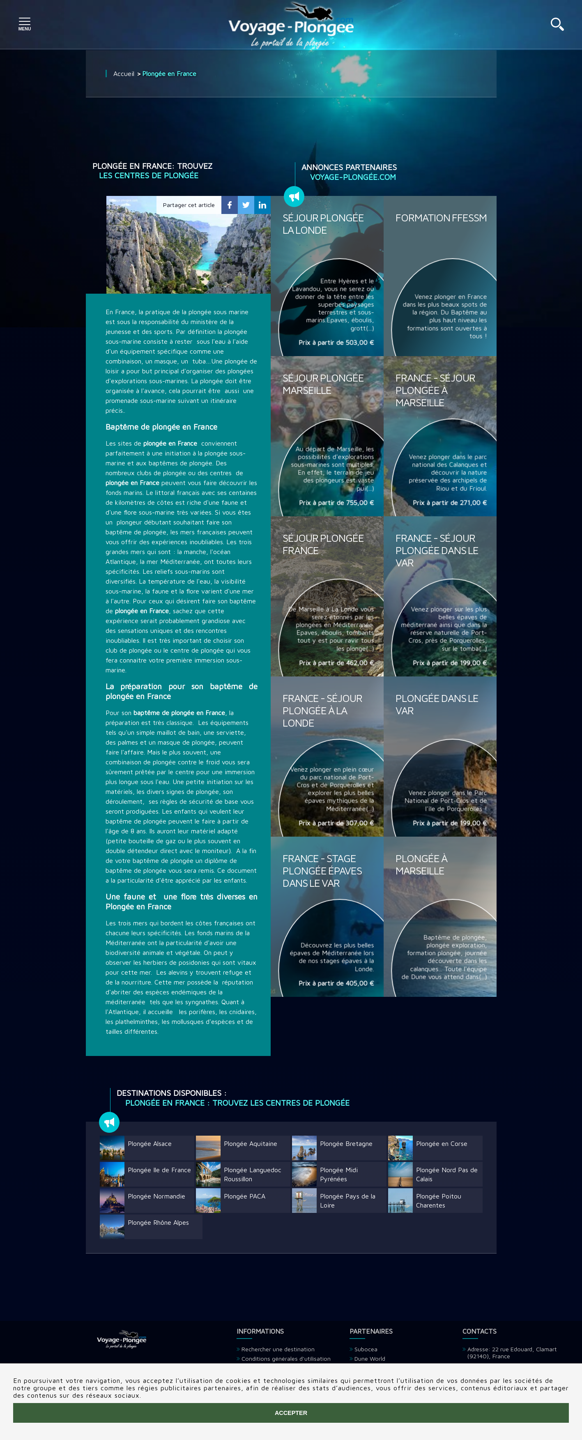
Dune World (369, 1358)
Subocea (365, 1349)
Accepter (291, 1413)
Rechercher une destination (278, 1349)
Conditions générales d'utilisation (286, 1358)
